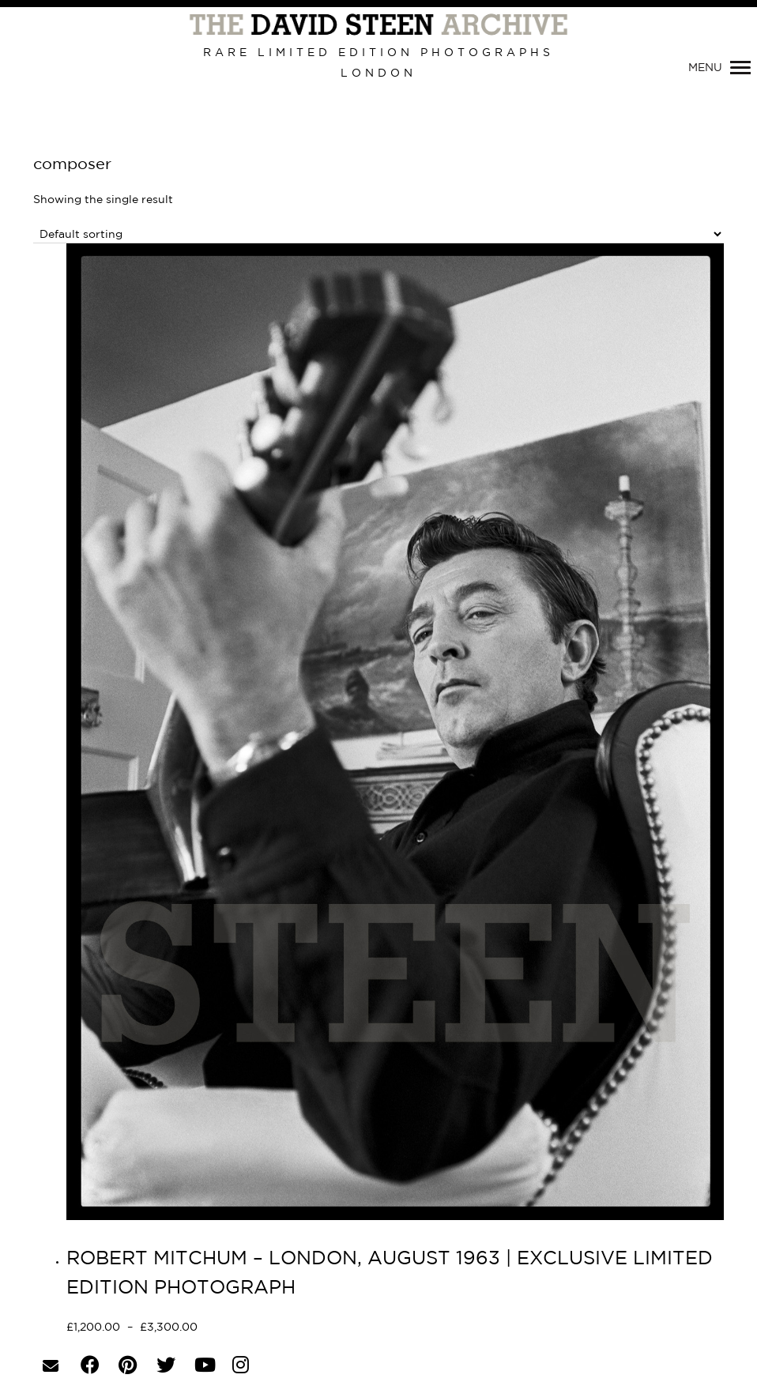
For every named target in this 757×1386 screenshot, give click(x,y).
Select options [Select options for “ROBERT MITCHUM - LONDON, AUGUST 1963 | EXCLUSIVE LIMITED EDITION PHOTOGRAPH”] (254, 1328)
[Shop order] (378, 234)
